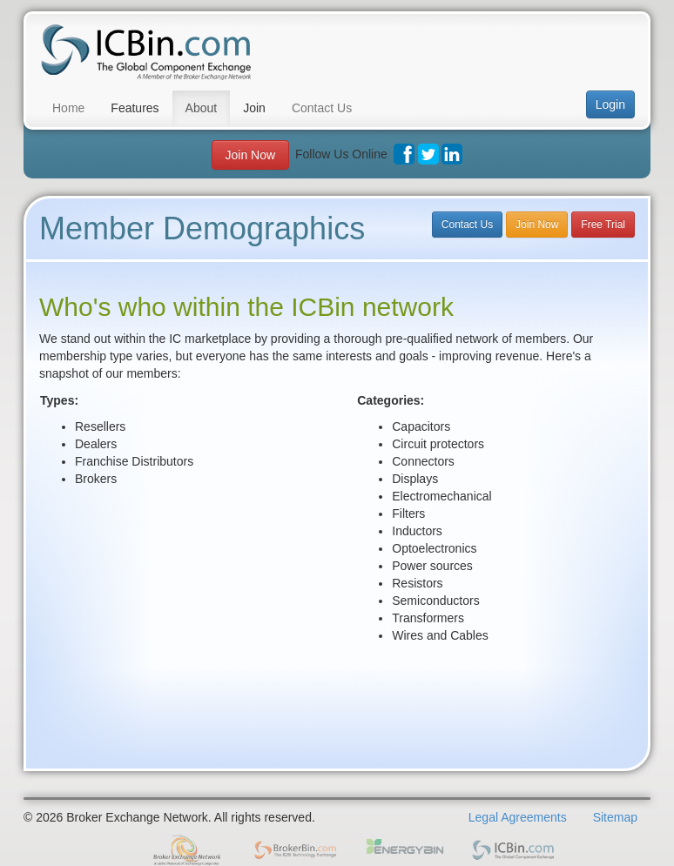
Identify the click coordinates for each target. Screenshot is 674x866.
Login (610, 104)
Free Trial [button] (603, 224)
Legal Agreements (517, 817)
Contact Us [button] (467, 224)
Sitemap (615, 817)
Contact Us (322, 108)
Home (68, 108)
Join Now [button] (251, 155)
